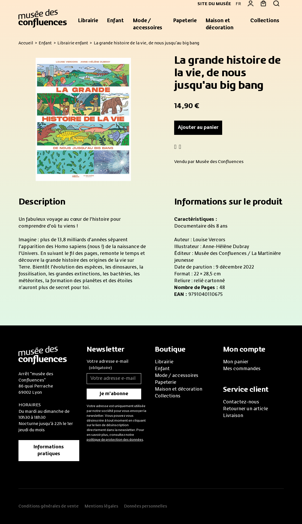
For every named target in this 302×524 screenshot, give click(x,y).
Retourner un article (245, 409)
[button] (88, 21)
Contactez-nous (241, 402)
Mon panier (235, 362)
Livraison (233, 416)
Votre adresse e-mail (107, 365)
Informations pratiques (49, 450)
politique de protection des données (115, 439)
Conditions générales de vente (48, 506)
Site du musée (212, 4)
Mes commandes (242, 369)
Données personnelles (145, 506)
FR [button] (238, 4)
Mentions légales (101, 506)
